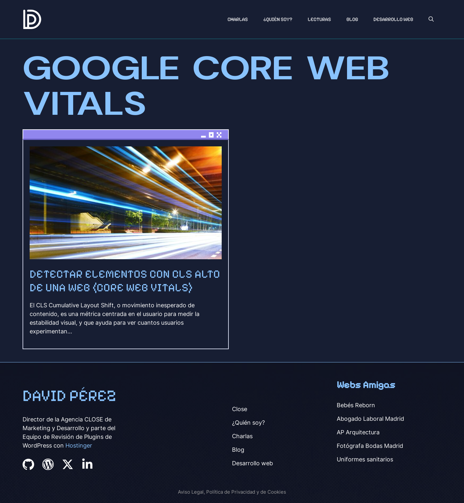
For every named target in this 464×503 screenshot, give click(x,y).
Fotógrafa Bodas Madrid (370, 445)
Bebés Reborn (356, 405)
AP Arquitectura (358, 432)
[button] (431, 19)
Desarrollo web (252, 463)
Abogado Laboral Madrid (370, 418)
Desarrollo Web (393, 19)
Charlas (237, 19)
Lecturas (319, 19)
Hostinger (78, 445)
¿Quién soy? (277, 19)
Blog (352, 19)
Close (239, 409)
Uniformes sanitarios (365, 459)
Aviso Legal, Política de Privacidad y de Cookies (232, 492)
